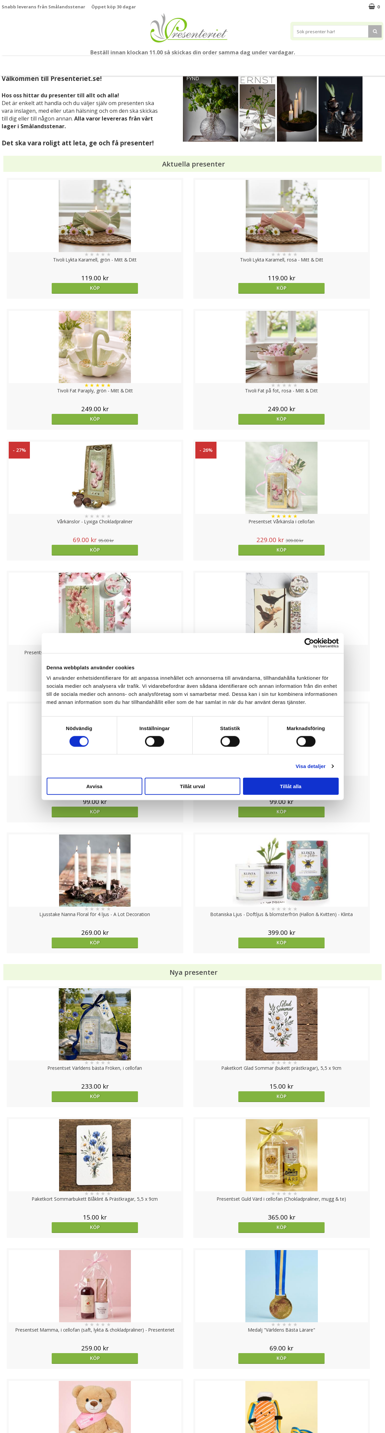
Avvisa (94, 786)
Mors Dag (41, 62)
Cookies (10, 1360)
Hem (264, 62)
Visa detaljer (311, 766)
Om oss (10, 1390)
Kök (290, 62)
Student (126, 63)
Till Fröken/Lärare (87, 62)
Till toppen (192, 1337)
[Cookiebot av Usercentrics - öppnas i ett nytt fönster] (309, 643)
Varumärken (15, 1370)
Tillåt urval (192, 786)
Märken (371, 62)
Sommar (154, 63)
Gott (342, 62)
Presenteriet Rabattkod (28, 1401)
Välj (335, 988)
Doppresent (15, 1421)
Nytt (9, 63)
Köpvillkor (12, 1380)
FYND (192, 78)
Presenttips (231, 62)
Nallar (8, 1411)
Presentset (190, 62)
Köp (49, 288)
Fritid (316, 62)
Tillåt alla (290, 786)
